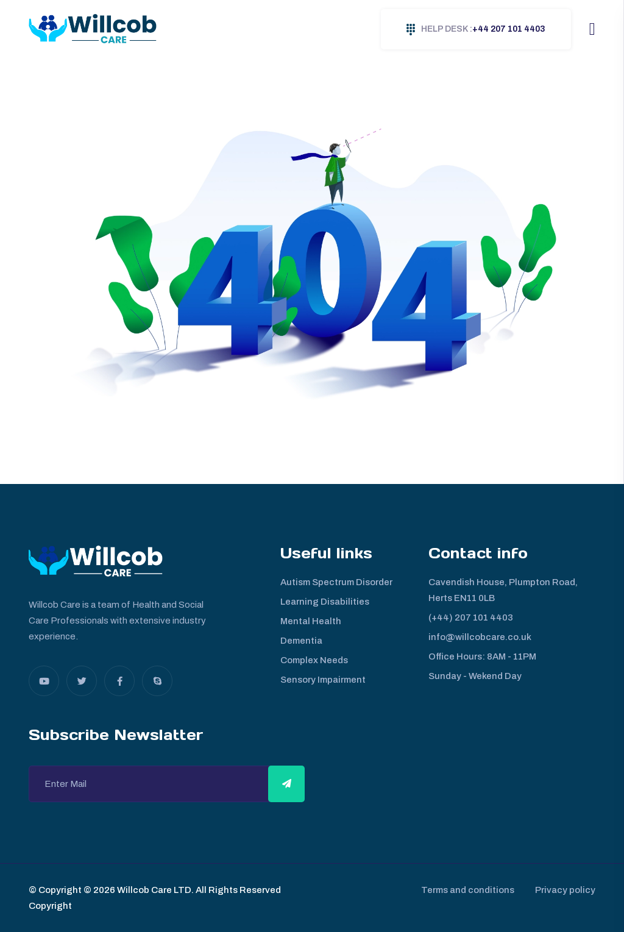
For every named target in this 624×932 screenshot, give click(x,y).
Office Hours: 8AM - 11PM (482, 656)
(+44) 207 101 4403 (470, 617)
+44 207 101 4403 (475, 29)
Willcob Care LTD (153, 890)
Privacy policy (565, 890)
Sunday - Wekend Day (475, 676)
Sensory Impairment (323, 680)
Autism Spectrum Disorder (336, 582)
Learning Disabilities (324, 602)
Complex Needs (314, 660)
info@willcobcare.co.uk (479, 637)
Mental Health (310, 621)
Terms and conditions (464, 890)
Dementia (301, 641)
